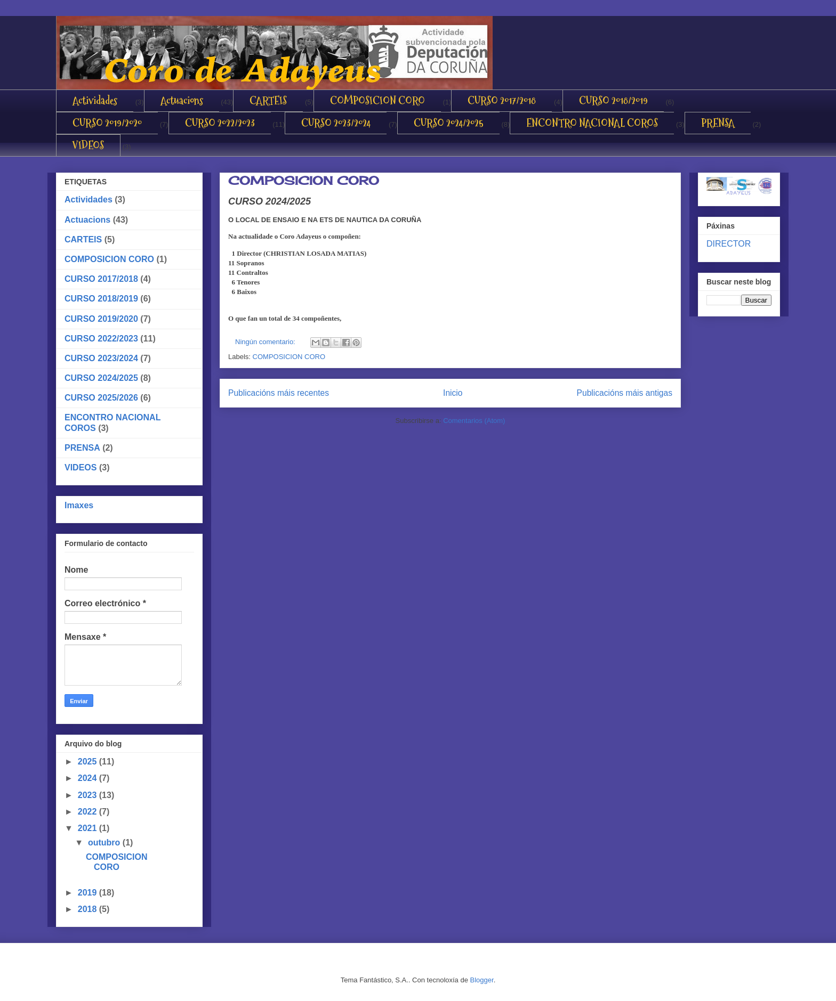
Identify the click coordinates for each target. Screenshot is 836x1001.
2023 (88, 795)
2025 (88, 761)
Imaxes (79, 505)
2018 (88, 909)
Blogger (482, 980)
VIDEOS (88, 145)
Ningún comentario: (266, 342)
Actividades (95, 100)
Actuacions (181, 100)
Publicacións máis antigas (624, 392)
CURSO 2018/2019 (613, 100)
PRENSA (718, 123)
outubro (105, 842)
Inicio (452, 392)
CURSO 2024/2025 (449, 123)
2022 (88, 811)
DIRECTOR (728, 243)
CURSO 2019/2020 (107, 123)
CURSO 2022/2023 (220, 123)
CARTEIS (268, 100)
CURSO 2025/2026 (101, 397)
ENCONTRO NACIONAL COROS (592, 123)
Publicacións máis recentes (278, 392)
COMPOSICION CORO (377, 100)
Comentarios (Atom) (474, 421)
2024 (88, 778)
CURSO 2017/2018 (502, 100)
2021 (88, 828)
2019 (88, 892)
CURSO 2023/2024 (336, 123)
